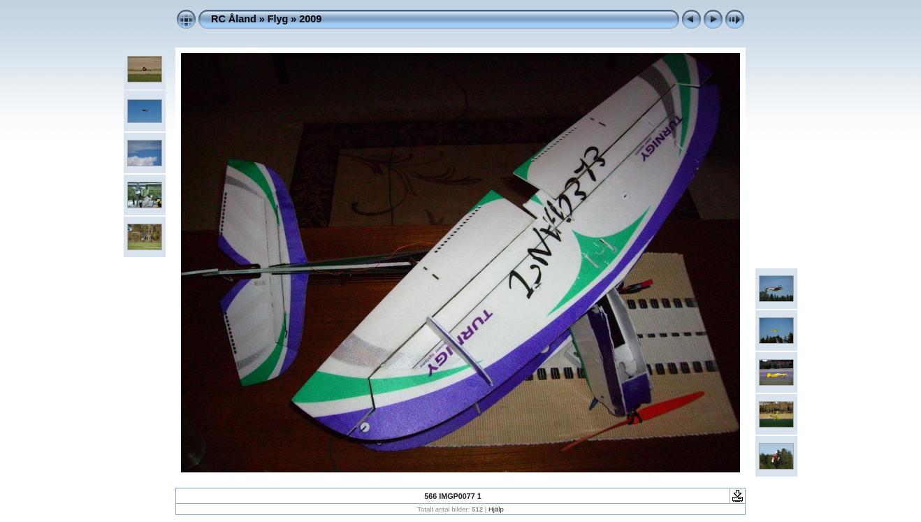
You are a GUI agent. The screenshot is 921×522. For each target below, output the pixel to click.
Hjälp (496, 509)
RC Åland (233, 18)
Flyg (278, 18)
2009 (310, 18)
